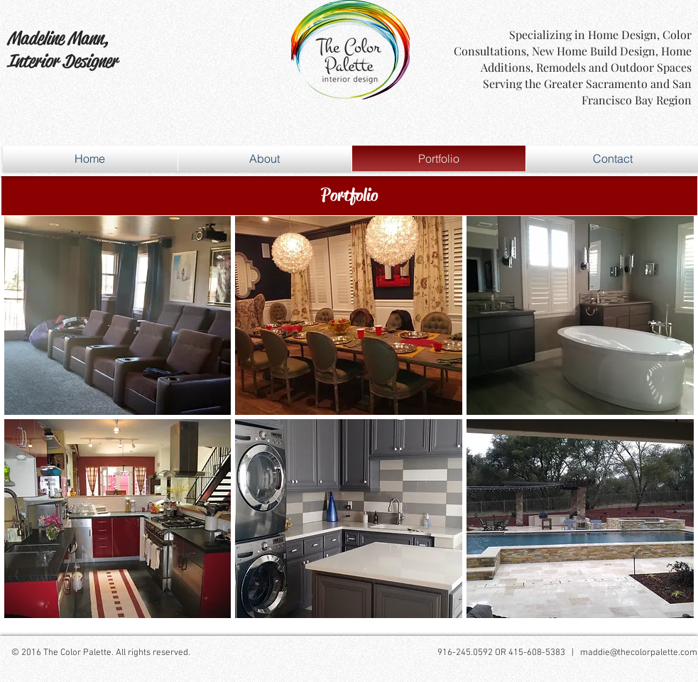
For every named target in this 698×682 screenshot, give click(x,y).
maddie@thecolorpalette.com (638, 653)
